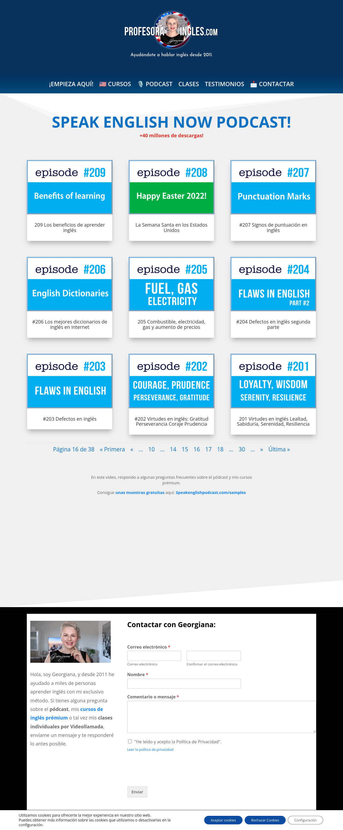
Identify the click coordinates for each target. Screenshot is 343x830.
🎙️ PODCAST (155, 85)
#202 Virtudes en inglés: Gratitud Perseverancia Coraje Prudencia (171, 421)
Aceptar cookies (210, 820)
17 (208, 449)
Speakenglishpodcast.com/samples (211, 492)
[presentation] (168, 777)
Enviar (137, 791)
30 (242, 449)
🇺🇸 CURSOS (115, 85)
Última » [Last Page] (279, 449)
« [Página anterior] (131, 449)
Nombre (137, 674)
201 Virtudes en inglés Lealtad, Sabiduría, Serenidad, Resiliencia (273, 421)
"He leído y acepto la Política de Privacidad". (178, 742)
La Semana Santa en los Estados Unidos (171, 227)
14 (173, 449)
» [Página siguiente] (261, 449)
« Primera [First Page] (112, 449)
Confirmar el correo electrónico (212, 664)
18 (220, 449)
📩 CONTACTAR (272, 85)
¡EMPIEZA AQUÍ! (71, 85)
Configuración (303, 820)
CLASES (188, 85)
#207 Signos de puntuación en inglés (273, 227)
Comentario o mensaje (153, 697)
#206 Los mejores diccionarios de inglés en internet (69, 324)
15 (185, 449)
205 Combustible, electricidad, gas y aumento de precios (172, 324)
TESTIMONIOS (224, 85)
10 (151, 449)
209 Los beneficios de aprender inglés (70, 227)
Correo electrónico (148, 647)
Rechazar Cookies (257, 820)
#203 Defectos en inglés (69, 419)
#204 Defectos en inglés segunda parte (273, 324)
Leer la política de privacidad (150, 749)
